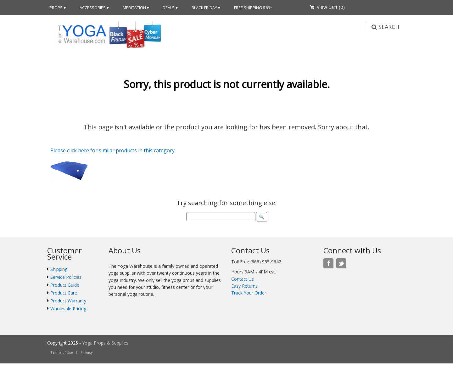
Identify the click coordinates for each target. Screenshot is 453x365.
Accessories (93, 7)
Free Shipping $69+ (253, 7)
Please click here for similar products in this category (112, 150)
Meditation (134, 7)
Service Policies (65, 277)
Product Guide (64, 285)
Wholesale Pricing (68, 309)
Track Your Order (248, 293)
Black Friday (204, 7)
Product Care (63, 293)
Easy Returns (244, 286)
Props (56, 7)
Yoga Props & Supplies (105, 343)
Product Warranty (68, 301)
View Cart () (327, 7)
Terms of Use (61, 352)
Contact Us (242, 279)
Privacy (87, 352)
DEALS (169, 7)
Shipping (58, 269)
